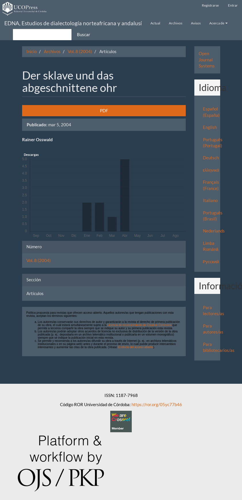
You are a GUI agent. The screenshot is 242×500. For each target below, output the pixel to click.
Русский (211, 261)
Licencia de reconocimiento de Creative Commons (139, 325)
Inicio (31, 51)
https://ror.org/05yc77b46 (156, 404)
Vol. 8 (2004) (80, 51)
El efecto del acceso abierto (135, 347)
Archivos (175, 23)
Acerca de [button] (218, 23)
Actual (155, 23)
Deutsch (211, 157)
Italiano (210, 200)
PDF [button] (104, 110)
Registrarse (210, 5)
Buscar (83, 34)
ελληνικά (211, 170)
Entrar (233, 5)
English (210, 127)
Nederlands (214, 230)
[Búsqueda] (42, 34)
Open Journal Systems (207, 59)
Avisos (196, 23)
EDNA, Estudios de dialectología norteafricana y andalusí (73, 23)
